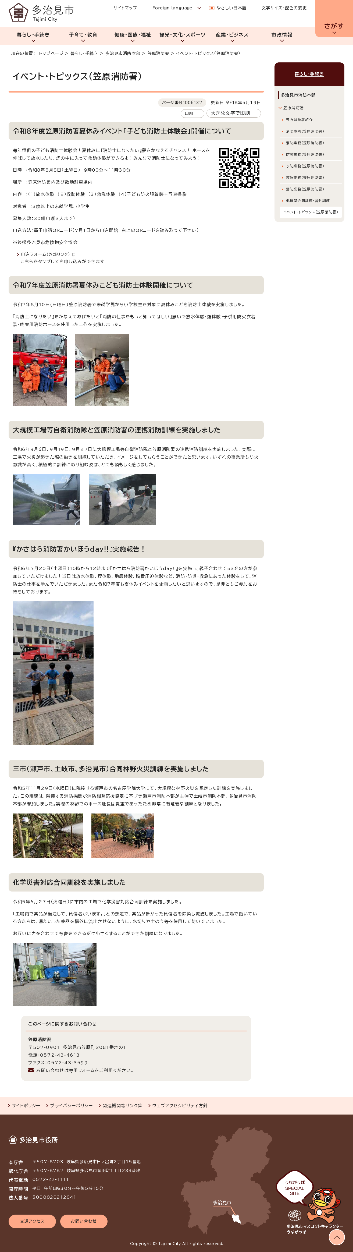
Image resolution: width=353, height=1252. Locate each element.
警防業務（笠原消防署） (305, 189)
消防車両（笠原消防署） (305, 131)
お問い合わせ (84, 1221)
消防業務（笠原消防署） (305, 143)
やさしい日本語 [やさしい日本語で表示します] (232, 8)
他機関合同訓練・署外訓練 (308, 201)
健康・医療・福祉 (133, 34)
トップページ (51, 53)
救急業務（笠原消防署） (305, 177)
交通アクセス (32, 1221)
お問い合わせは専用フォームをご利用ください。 (85, 1070)
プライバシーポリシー (71, 1106)
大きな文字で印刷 (230, 113)
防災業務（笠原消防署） (305, 154)
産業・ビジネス (232, 34)
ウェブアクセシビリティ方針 (180, 1106)
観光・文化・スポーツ (182, 34)
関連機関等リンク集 (122, 1106)
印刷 (189, 113)
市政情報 (282, 34)
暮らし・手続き (33, 34)
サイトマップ (125, 8)
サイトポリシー (26, 1106)
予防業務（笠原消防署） (305, 166)
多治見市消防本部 (122, 53)
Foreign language (172, 8)
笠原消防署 (158, 53)
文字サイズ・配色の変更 (284, 8)
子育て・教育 (83, 34)
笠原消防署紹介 (299, 120)
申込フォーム (48, 254)
